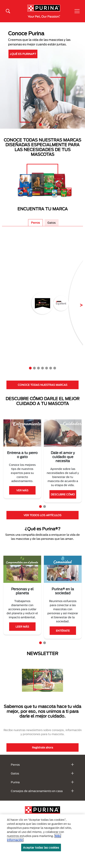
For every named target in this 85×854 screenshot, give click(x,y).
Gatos (51, 222)
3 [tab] (38, 368)
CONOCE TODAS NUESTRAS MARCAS (42, 384)
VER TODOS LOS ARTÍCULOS (42, 515)
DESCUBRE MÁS (22, 53)
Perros (35, 222)
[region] (42, 834)
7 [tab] (54, 368)
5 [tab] (46, 368)
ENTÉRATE (22, 630)
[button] (77, 11)
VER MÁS (22, 490)
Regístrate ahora (42, 747)
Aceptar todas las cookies (41, 847)
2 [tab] (44, 124)
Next (78, 303)
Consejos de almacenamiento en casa (37, 791)
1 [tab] (40, 124)
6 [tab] (50, 368)
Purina (15, 782)
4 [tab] (42, 368)
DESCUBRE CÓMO (63, 494)
